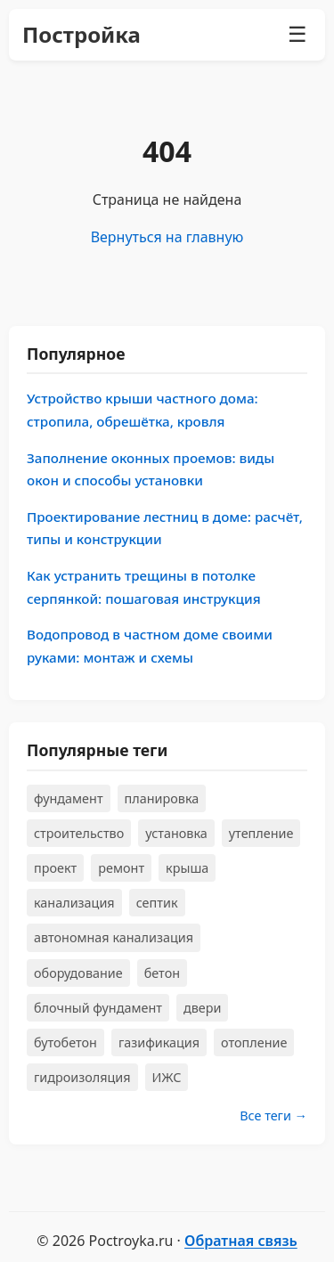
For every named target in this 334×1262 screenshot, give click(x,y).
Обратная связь (240, 1240)
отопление (254, 1042)
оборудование (78, 973)
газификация (159, 1042)
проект (55, 867)
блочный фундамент (98, 1007)
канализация (74, 902)
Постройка (81, 34)
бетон (162, 973)
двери (202, 1007)
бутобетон (65, 1042)
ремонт (121, 867)
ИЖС (167, 1077)
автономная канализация (113, 937)
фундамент (68, 798)
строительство (79, 833)
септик (157, 902)
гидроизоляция (82, 1077)
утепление (261, 833)
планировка (162, 798)
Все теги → (273, 1115)
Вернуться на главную (167, 237)
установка (176, 833)
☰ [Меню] (297, 34)
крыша (187, 867)
